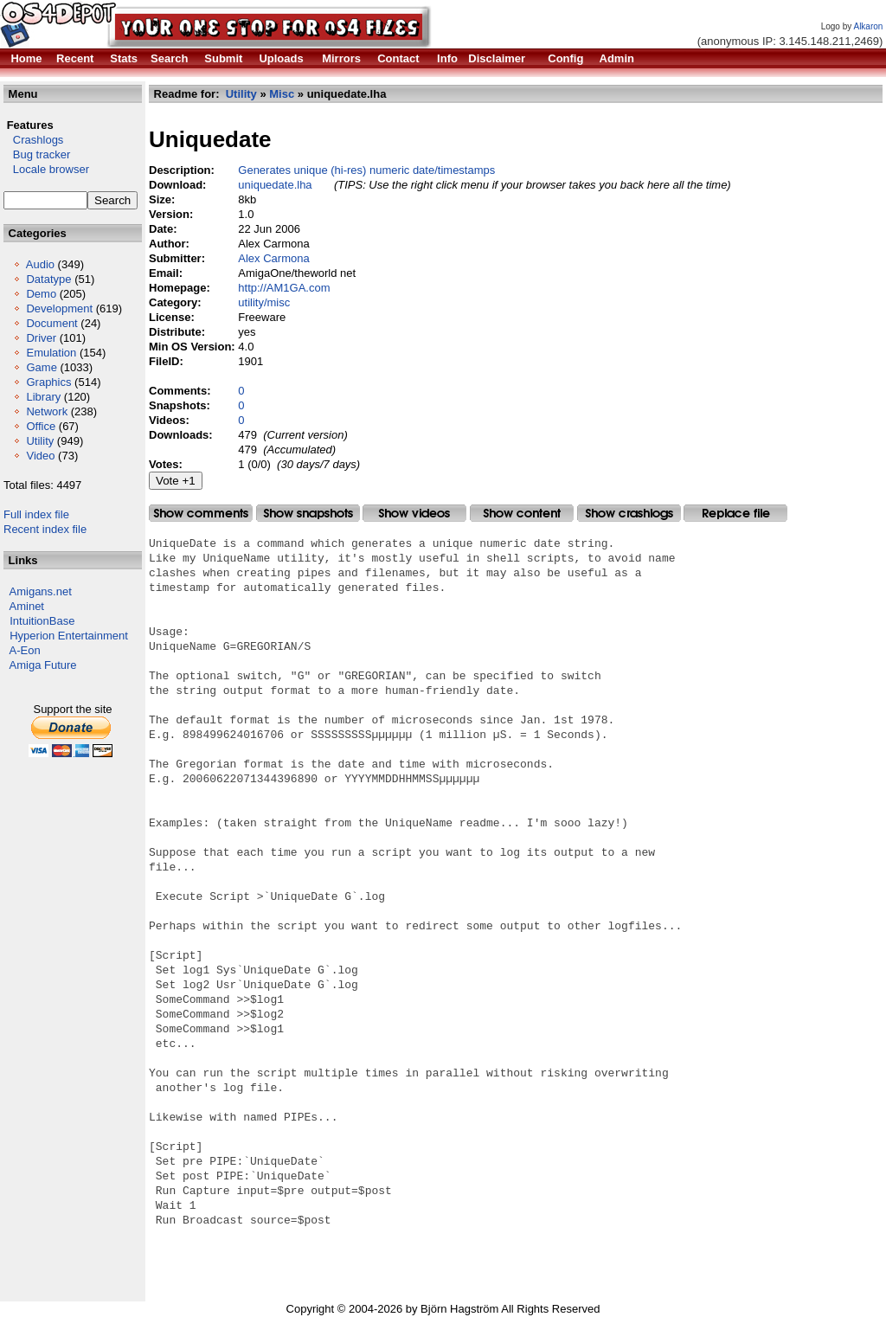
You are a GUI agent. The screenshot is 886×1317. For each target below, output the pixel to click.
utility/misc (264, 302)
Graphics (48, 382)
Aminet (27, 606)
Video (40, 455)
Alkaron (868, 26)
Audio (40, 264)
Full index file (36, 514)
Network (46, 411)
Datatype (48, 279)
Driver (41, 337)
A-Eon (25, 650)
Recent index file (45, 529)
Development (59, 308)
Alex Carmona (273, 258)
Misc (281, 93)
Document (51, 323)
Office (40, 426)
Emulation (51, 352)
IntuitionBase (42, 620)
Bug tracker (36, 154)
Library (43, 396)
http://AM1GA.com (284, 287)
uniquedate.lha (274, 184)
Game (41, 367)
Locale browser (46, 169)
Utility (40, 440)
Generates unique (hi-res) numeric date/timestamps (366, 170)
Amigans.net (41, 591)
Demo (41, 293)
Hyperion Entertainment (69, 635)
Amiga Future (43, 664)
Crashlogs (33, 139)
